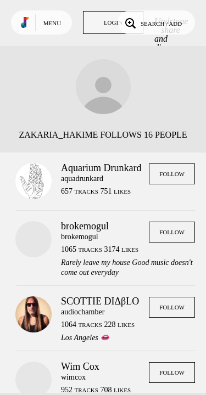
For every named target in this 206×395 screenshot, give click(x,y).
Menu (52, 23)
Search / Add (152, 22)
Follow (172, 174)
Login (113, 22)
